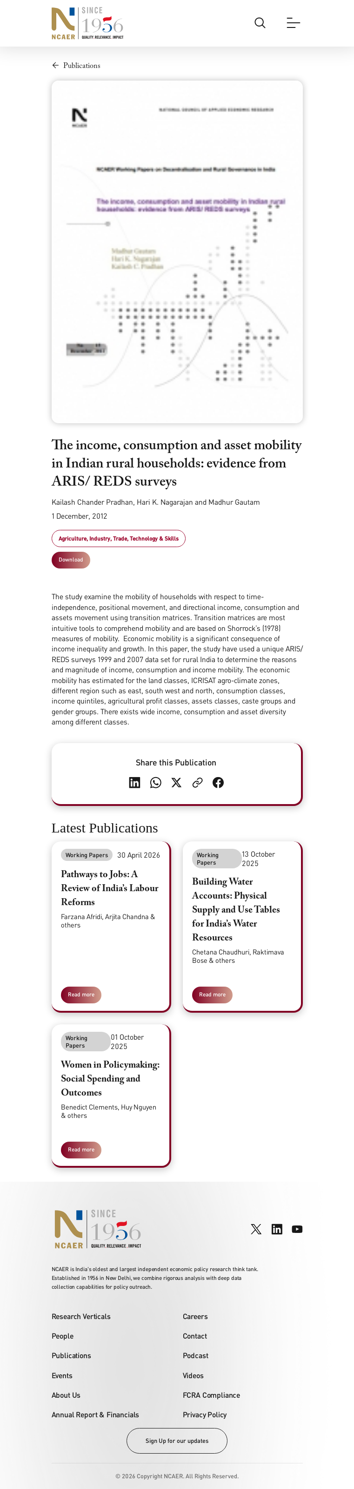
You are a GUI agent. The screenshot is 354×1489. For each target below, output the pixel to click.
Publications (71, 1355)
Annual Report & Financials (96, 1414)
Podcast (195, 1355)
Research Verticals (81, 1316)
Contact (195, 1335)
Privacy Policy (205, 1414)
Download (71, 559)
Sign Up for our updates (177, 1440)
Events (62, 1375)
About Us (66, 1394)
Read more (81, 994)
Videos (193, 1375)
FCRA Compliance (211, 1394)
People (62, 1335)
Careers (195, 1316)
